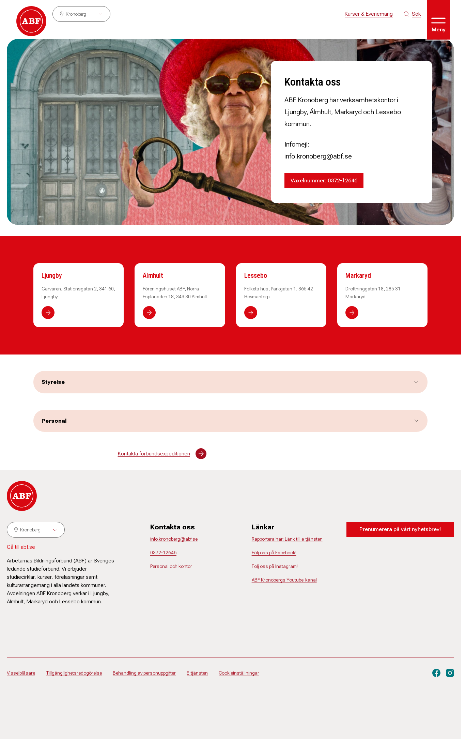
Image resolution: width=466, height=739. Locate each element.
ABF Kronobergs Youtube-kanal (284, 580)
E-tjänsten (197, 673)
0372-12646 (163, 552)
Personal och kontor (171, 566)
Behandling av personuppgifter (144, 673)
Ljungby (52, 275)
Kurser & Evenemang (369, 14)
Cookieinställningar (239, 673)
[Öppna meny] (438, 20)
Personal (230, 421)
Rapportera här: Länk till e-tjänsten (287, 539)
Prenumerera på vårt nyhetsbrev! (400, 529)
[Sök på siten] (412, 14)
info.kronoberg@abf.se (174, 539)
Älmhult (153, 275)
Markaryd (358, 275)
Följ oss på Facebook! (274, 552)
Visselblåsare (21, 673)
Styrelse (230, 382)
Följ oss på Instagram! (275, 566)
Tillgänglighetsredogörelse (74, 673)
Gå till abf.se (21, 547)
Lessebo (255, 275)
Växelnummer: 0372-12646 (324, 180)
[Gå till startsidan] (31, 21)
